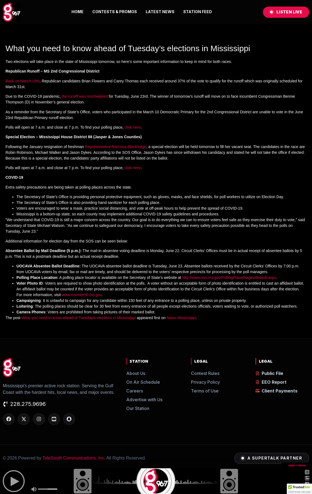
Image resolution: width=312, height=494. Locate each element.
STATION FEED (197, 11)
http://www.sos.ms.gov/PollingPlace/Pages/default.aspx (229, 277)
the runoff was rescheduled (85, 96)
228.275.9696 (28, 404)
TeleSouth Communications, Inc (73, 458)
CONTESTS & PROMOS (114, 11)
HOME (77, 11)
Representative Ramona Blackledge (115, 147)
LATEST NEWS (160, 11)
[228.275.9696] (5, 404)
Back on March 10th (22, 81)
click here (133, 127)
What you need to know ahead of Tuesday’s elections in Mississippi (78, 318)
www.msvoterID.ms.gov (82, 295)
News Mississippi (181, 318)
